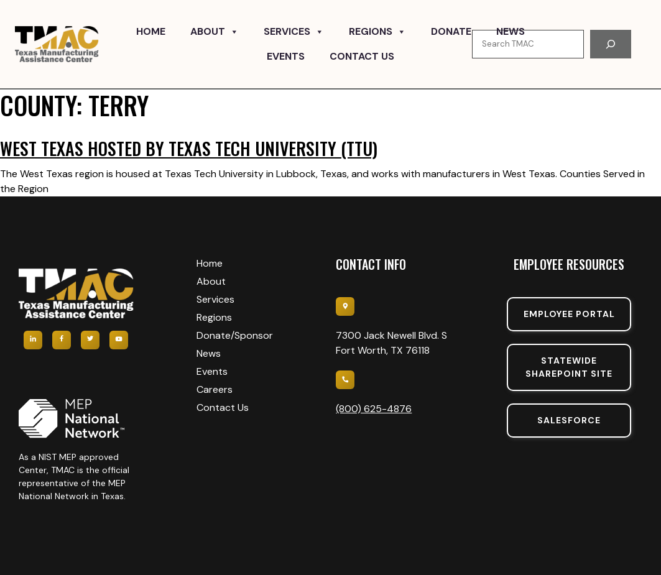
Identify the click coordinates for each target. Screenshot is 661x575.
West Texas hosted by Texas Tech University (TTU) (188, 148)
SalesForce (569, 420)
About (214, 31)
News (510, 31)
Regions (377, 31)
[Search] (610, 44)
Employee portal (569, 314)
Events (286, 56)
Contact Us (362, 56)
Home (150, 31)
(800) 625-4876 (374, 408)
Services (294, 31)
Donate (451, 31)
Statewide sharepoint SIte (568, 367)
